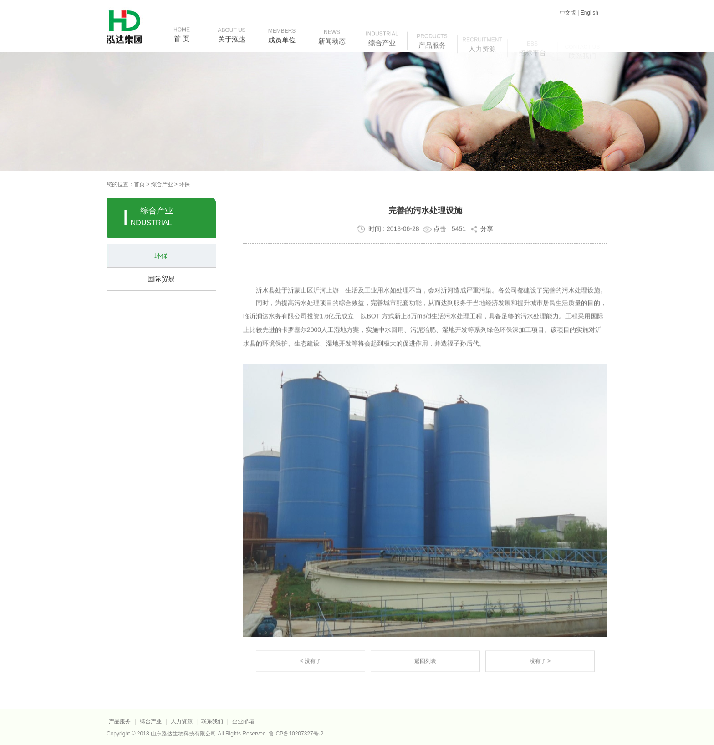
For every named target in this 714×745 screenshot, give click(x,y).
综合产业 (162, 184)
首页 (139, 184)
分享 (481, 230)
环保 (184, 184)
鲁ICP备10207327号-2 (296, 733)
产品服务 (120, 721)
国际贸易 (161, 279)
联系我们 (212, 721)
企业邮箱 (243, 721)
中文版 (568, 13)
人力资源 (182, 721)
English (589, 13)
